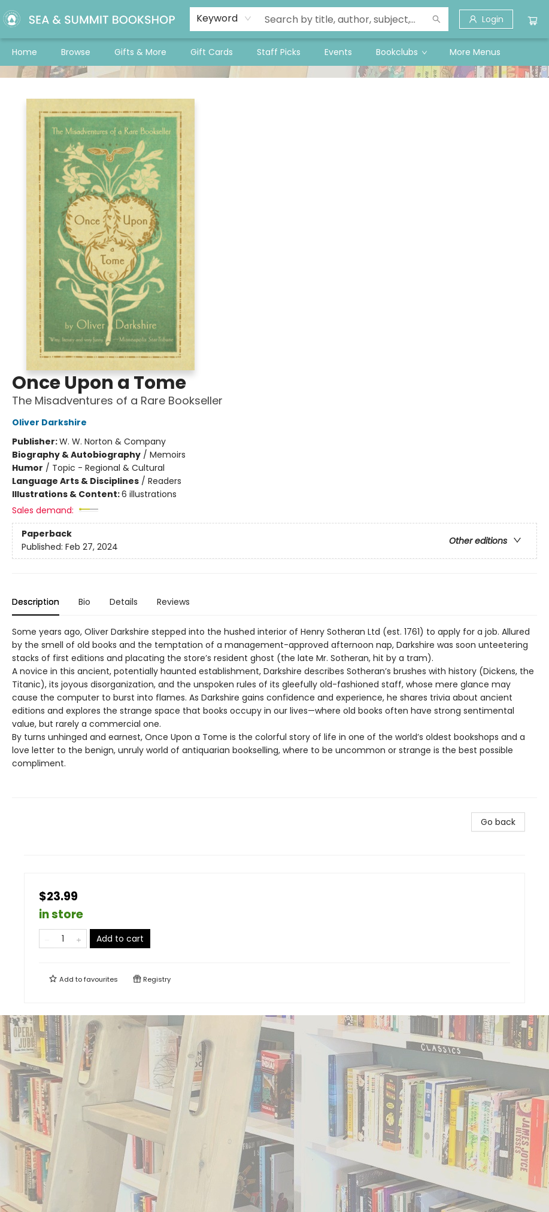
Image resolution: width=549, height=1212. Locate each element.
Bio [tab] (84, 602)
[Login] (486, 19)
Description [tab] (35, 602)
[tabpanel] (274, 711)
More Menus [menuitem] (475, 52)
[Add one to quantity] (78, 938)
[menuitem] (24, 52)
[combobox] (224, 18)
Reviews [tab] (173, 602)
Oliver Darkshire (51, 422)
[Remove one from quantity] (47, 938)
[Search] (436, 19)
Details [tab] (124, 602)
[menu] (274, 52)
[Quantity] (62, 938)
